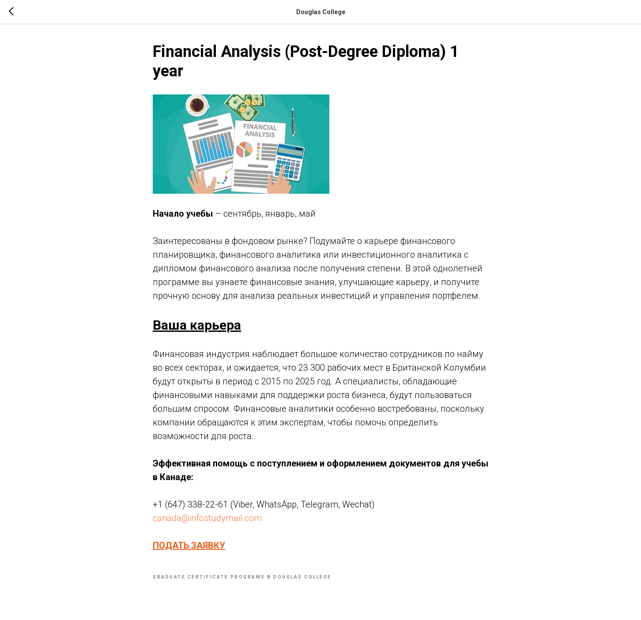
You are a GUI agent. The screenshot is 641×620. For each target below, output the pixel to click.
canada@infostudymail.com (207, 518)
